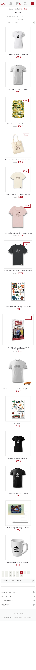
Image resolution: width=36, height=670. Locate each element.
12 (17, 575)
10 (10, 575)
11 (14, 575)
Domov (11, 9)
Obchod (17, 9)
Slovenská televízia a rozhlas (24, 617)
